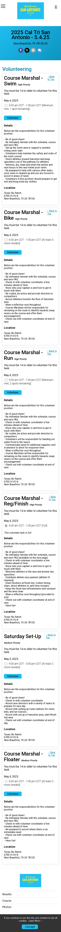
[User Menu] (56, 7)
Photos (6, 907)
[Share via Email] (33, 50)
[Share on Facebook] (20, 50)
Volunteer (13, 117)
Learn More (34, 921)
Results (7, 894)
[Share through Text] (39, 50)
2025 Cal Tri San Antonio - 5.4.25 (30, 34)
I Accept (30, 926)
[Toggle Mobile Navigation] (3, 6)
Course (6, 900)
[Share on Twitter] (27, 50)
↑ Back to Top (51, 78)
